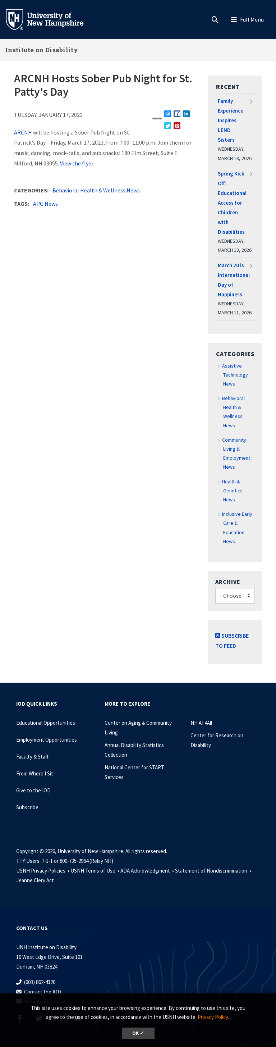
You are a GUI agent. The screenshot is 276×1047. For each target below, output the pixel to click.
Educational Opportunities (45, 722)
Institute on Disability (41, 50)
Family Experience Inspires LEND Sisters (230, 120)
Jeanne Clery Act (35, 880)
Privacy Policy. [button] (213, 1017)
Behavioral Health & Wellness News (96, 190)
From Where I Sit (34, 773)
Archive (227, 581)
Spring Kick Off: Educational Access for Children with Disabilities (232, 202)
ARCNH (23, 132)
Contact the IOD (42, 991)
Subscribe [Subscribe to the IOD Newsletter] (27, 807)
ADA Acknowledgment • (147, 870)
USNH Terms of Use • (95, 870)
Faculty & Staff (32, 756)
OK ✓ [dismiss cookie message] (138, 1033)
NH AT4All (201, 722)
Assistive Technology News (235, 375)
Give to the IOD (33, 790)
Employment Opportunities (46, 739)
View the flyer (76, 163)
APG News (45, 203)
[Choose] (235, 596)
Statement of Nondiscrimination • (213, 870)
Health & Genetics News (232, 490)
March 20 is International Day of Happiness (234, 280)
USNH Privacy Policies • (43, 870)
